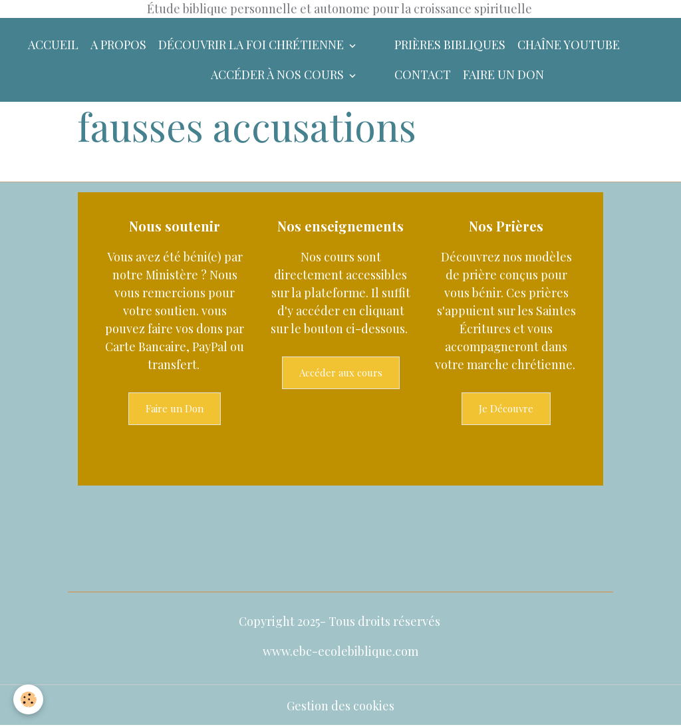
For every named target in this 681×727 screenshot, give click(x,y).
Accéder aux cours (340, 372)
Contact (422, 74)
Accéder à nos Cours (278, 74)
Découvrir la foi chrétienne (252, 45)
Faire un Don (175, 408)
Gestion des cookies (340, 706)
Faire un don (503, 74)
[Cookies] (28, 699)
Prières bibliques (449, 45)
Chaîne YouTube (568, 45)
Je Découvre (506, 408)
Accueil (53, 45)
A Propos (118, 45)
